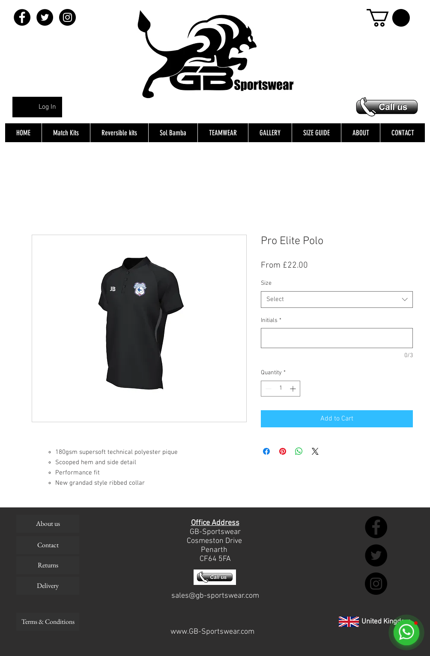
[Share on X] (315, 451)
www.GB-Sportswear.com (212, 631)
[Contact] (47, 545)
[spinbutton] (280, 388)
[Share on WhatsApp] (299, 451)
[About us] (47, 524)
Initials (271, 320)
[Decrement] (267, 388)
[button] (388, 18)
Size (266, 283)
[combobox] (337, 299)
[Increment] (293, 388)
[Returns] (47, 565)
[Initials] (336, 338)
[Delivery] (47, 586)
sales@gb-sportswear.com (215, 595)
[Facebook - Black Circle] (22, 17)
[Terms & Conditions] (47, 622)
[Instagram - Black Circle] (67, 17)
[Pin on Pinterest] (283, 451)
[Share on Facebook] (266, 451)
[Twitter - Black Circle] (44, 17)
